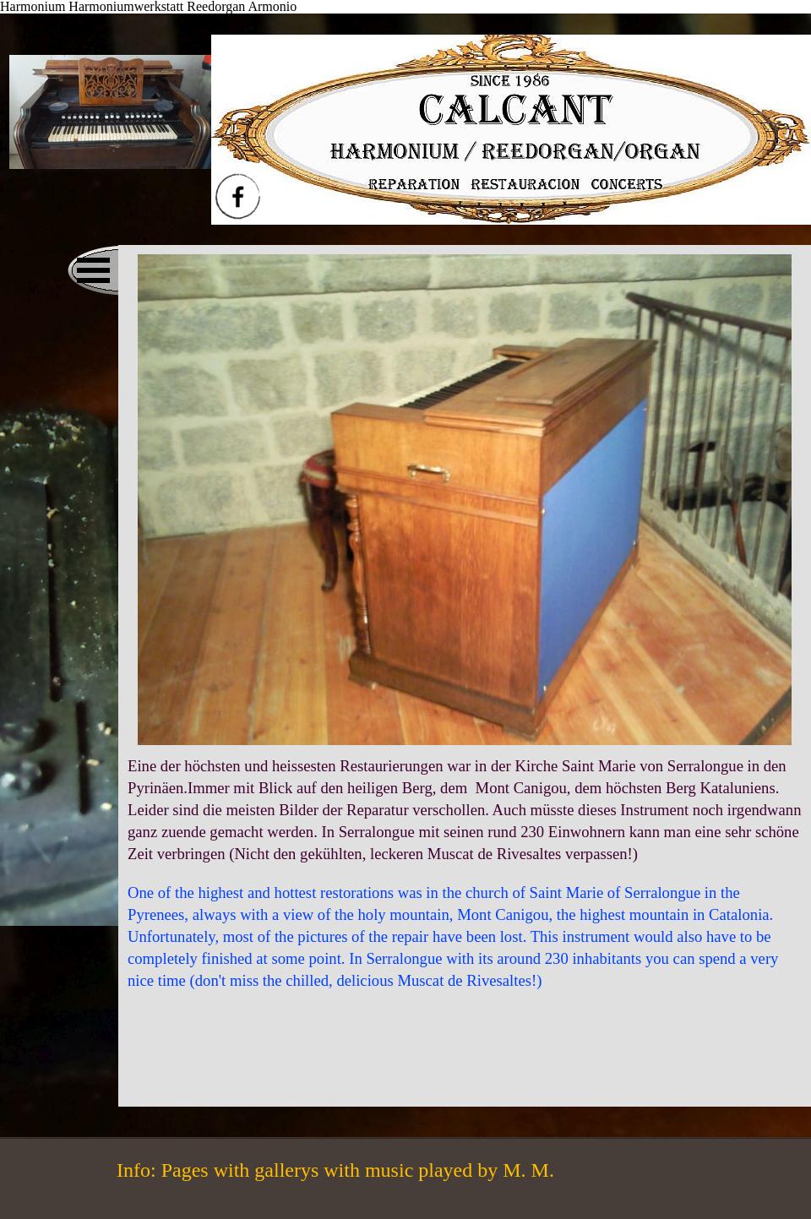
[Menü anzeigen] (93, 270)
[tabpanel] (465, 873)
